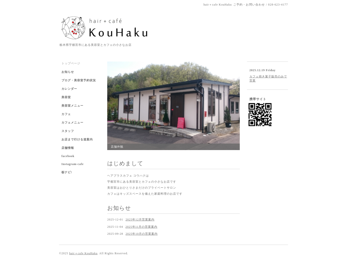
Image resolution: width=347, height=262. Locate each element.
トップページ (70, 63)
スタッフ (67, 131)
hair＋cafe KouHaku (83, 253)
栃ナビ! (66, 172)
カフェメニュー (72, 122)
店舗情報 (67, 148)
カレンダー (69, 88)
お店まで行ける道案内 (77, 139)
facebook (67, 156)
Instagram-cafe (72, 164)
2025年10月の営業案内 (142, 233)
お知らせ (67, 72)
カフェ (66, 114)
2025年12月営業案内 (140, 219)
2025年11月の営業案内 (142, 226)
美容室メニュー (72, 105)
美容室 (66, 97)
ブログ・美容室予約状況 (78, 80)
